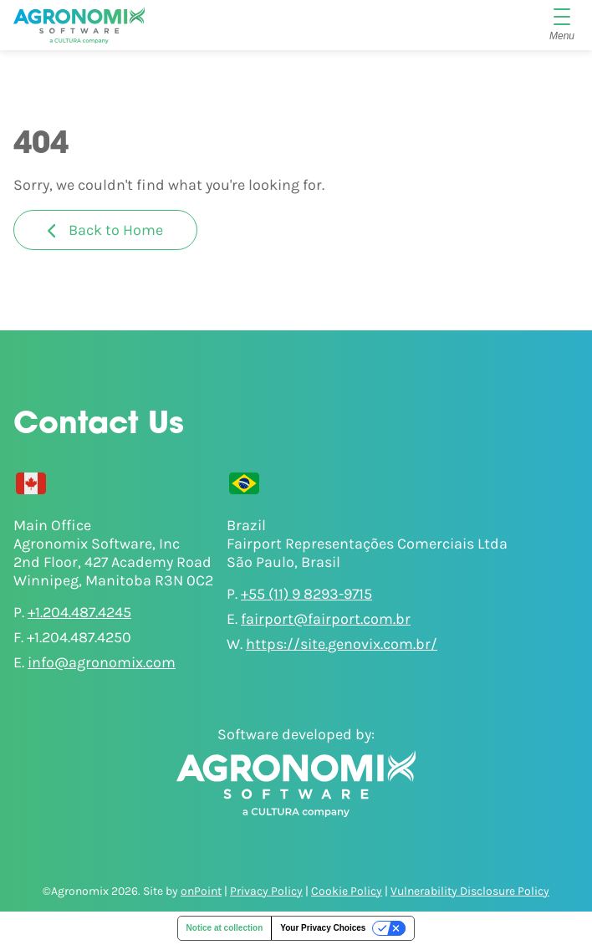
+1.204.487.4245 (79, 612)
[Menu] (562, 25)
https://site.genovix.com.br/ (341, 644)
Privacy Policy (266, 891)
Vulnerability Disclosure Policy (469, 891)
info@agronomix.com (102, 662)
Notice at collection (224, 927)
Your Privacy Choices (322, 927)
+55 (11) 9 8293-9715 (306, 594)
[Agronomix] (79, 25)
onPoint (201, 891)
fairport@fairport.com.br (326, 619)
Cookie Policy (346, 891)
